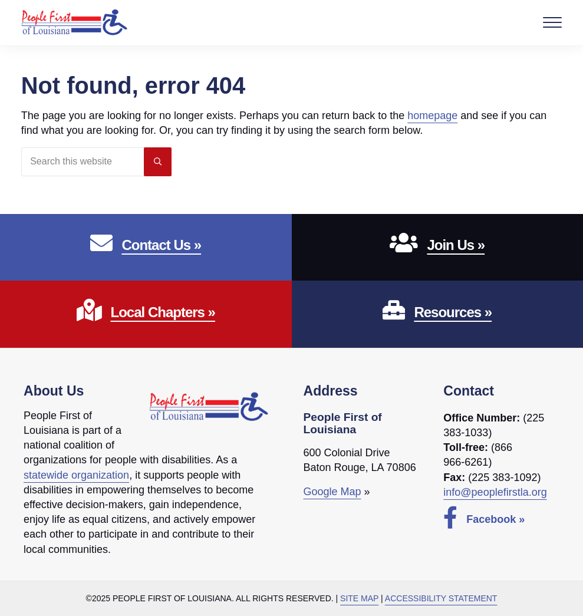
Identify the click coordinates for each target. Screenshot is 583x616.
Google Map (332, 492)
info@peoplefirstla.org (494, 492)
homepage (432, 115)
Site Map (359, 598)
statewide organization (76, 475)
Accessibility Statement (441, 598)
